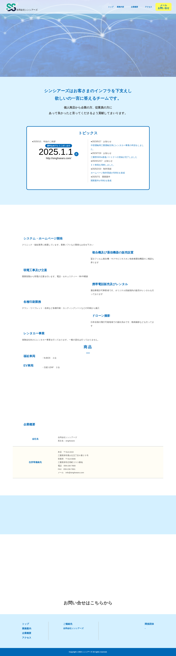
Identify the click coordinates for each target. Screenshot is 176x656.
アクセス (26, 637)
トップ (25, 624)
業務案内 (26, 628)
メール (163, 7)
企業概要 (26, 633)
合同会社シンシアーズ (73, 628)
